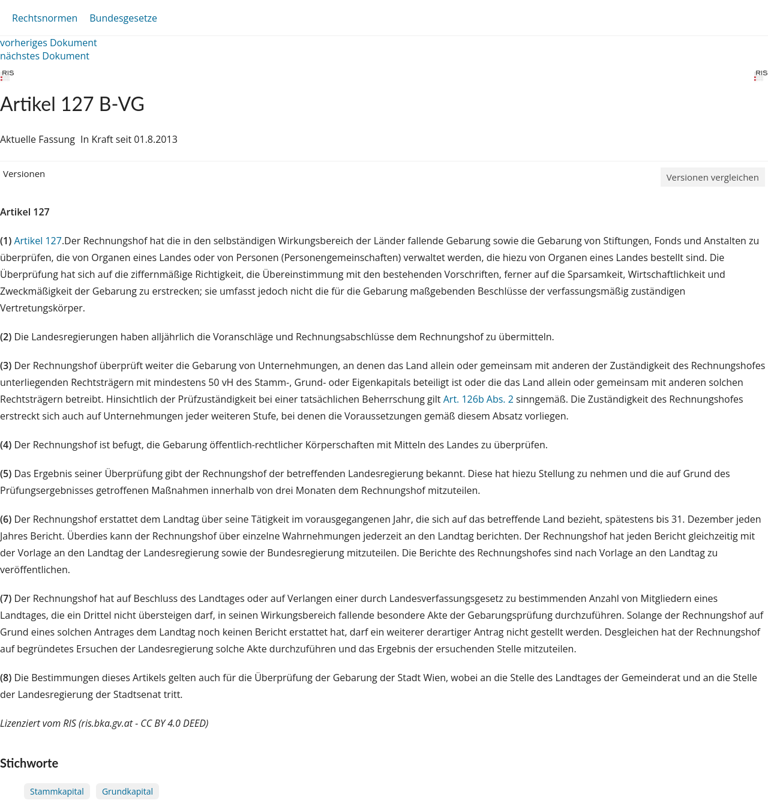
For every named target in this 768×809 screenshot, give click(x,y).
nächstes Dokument (44, 55)
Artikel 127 (37, 240)
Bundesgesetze (123, 18)
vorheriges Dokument (48, 42)
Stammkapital (57, 791)
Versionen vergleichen (713, 177)
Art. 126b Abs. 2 (478, 399)
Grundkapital (127, 791)
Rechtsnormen (44, 18)
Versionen (24, 173)
